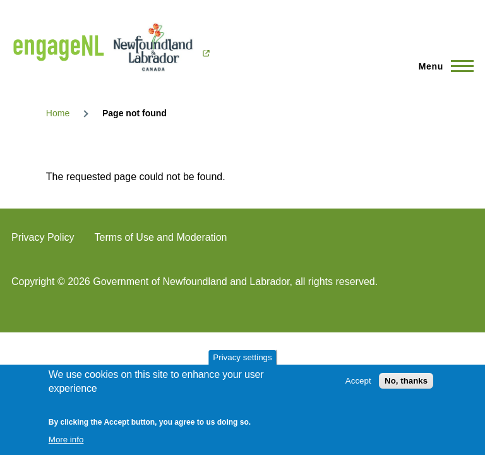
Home (57, 113)
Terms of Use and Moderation (161, 237)
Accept (358, 380)
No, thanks (406, 380)
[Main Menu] (442, 66)
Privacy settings (242, 357)
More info (66, 439)
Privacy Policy (43, 237)
